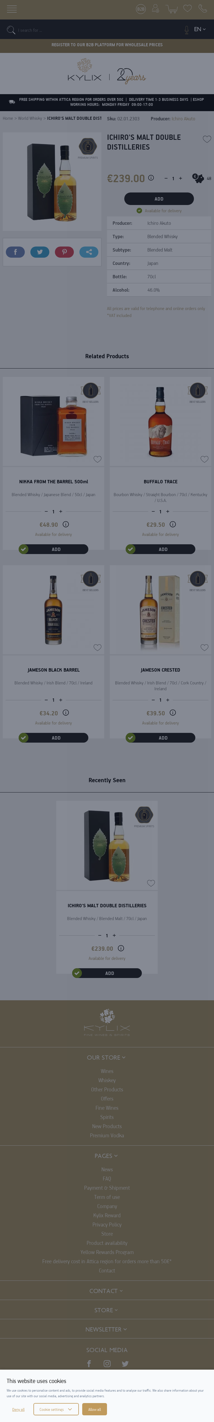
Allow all (94, 1409)
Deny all (18, 1409)
